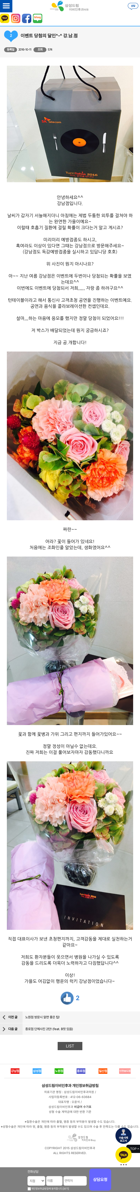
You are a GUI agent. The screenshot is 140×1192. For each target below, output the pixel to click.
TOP (133, 1149)
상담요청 (100, 1179)
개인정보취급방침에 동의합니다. (47, 1188)
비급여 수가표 (82, 1107)
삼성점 (37, 1071)
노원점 (59, 1071)
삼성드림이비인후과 (56, 1085)
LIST (70, 1046)
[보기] (66, 1188)
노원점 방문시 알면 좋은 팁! (42, 1017)
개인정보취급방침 (85, 1085)
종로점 (81, 1071)
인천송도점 (124, 1070)
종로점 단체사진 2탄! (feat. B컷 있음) (49, 1029)
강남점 (15, 1071)
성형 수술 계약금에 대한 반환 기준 (70, 1112)
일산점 (103, 1071)
